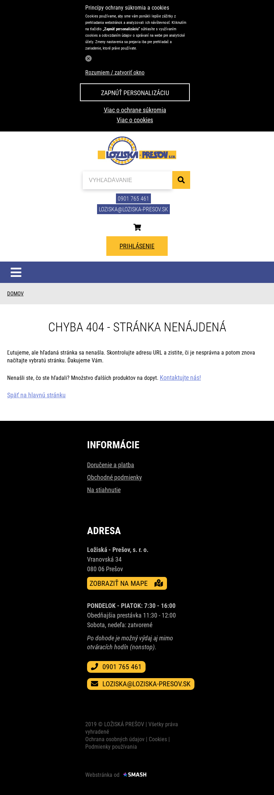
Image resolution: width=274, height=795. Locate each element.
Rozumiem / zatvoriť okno (114, 72)
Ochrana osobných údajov (114, 739)
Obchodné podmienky (114, 477)
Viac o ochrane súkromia (135, 110)
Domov (15, 293)
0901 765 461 (133, 198)
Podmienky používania (111, 746)
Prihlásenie (137, 246)
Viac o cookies (135, 120)
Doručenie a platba (110, 465)
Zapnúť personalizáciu (135, 93)
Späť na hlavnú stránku (36, 395)
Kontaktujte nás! (180, 377)
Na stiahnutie (104, 490)
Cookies (158, 739)
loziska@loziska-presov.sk (133, 209)
